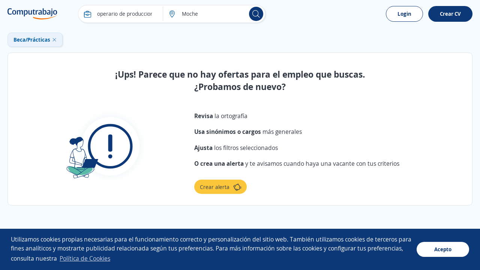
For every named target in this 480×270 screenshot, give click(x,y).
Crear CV (450, 13)
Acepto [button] (443, 249)
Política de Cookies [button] (85, 258)
